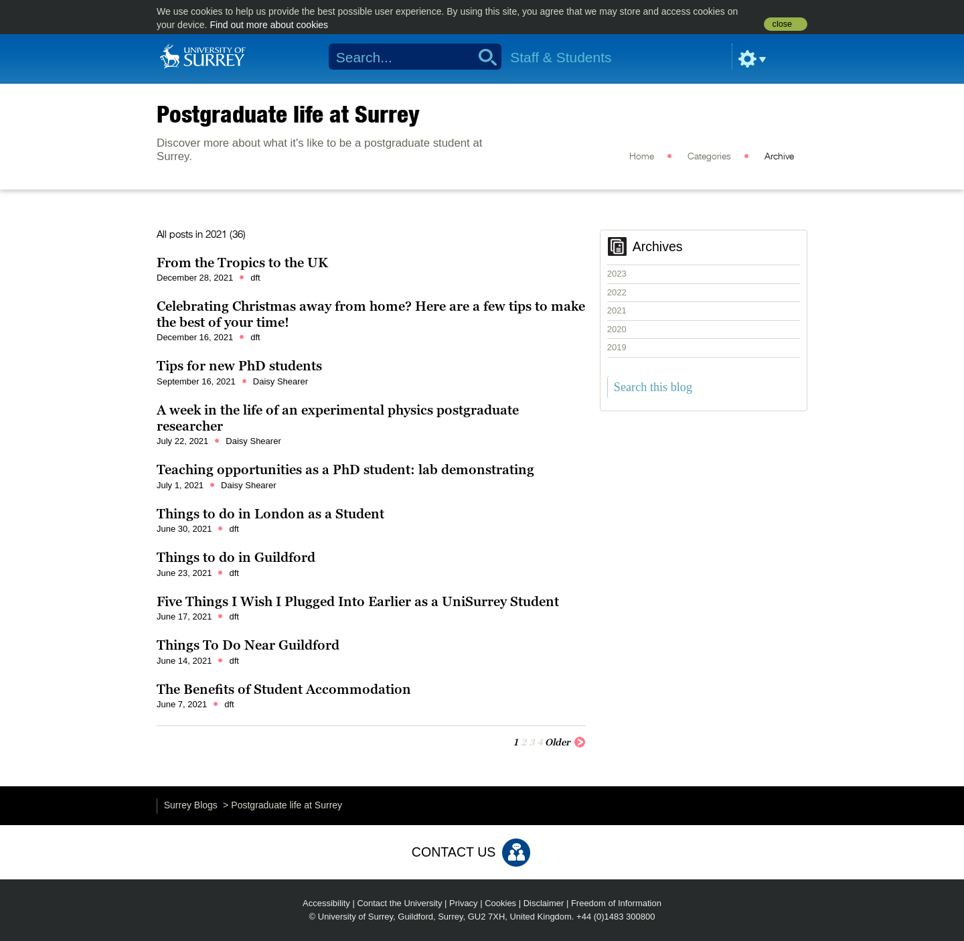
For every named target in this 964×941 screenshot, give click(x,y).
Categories (709, 156)
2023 (617, 274)
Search (483, 57)
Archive (779, 156)
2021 (617, 310)
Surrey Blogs (191, 805)
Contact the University (399, 903)
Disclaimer (544, 903)
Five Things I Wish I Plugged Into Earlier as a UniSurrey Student (358, 601)
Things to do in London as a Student (270, 513)
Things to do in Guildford (236, 557)
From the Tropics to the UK (242, 262)
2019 (617, 347)
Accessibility (326, 903)
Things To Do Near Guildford (248, 645)
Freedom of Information (616, 903)
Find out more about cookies (269, 24)
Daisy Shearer (280, 381)
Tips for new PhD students (239, 365)
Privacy (463, 903)
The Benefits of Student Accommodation (284, 689)
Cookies (500, 903)
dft (255, 278)
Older (565, 741)
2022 (617, 292)
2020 (617, 329)
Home (641, 156)
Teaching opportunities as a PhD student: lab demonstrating (345, 469)
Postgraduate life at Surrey (288, 114)
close (782, 24)
